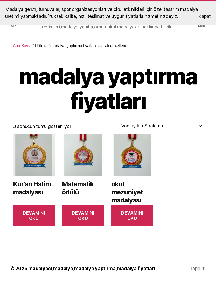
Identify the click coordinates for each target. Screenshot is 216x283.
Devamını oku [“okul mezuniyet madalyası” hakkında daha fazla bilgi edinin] (132, 215)
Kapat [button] (204, 16)
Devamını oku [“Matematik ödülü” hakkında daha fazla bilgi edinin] (83, 215)
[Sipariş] (161, 126)
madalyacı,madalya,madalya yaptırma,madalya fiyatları (91, 268)
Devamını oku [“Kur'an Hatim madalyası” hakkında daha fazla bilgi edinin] (34, 215)
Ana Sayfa (22, 46)
